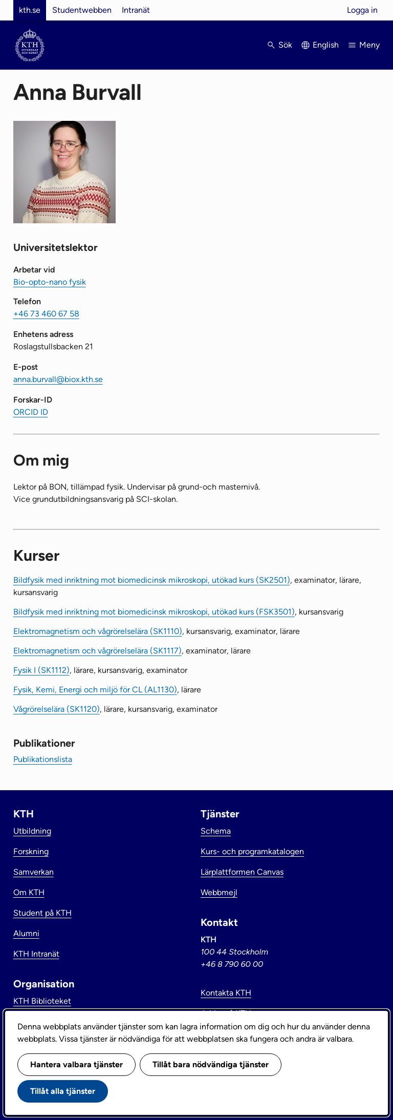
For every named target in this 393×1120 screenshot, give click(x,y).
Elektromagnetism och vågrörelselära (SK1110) (97, 631)
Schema (216, 831)
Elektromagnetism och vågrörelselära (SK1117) (97, 651)
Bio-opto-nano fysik (49, 282)
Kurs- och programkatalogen (252, 851)
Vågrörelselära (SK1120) (56, 709)
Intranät (136, 10)
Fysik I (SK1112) (41, 670)
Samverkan (33, 872)
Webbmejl (219, 892)
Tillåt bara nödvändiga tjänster (210, 1064)
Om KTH (29, 892)
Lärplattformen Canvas (242, 872)
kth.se (29, 10)
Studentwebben (82, 10)
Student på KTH (42, 913)
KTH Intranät (36, 954)
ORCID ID (30, 412)
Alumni (26, 933)
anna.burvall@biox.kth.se (58, 379)
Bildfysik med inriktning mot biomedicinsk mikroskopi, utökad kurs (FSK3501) (154, 612)
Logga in (362, 10)
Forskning (31, 851)
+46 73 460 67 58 (46, 314)
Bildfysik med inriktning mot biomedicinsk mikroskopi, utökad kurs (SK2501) (151, 580)
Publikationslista (42, 759)
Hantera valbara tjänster (76, 1064)
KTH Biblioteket (42, 1001)
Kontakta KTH (226, 993)
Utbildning (32, 831)
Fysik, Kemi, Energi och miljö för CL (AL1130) (95, 689)
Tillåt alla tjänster (62, 1091)
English (326, 45)
